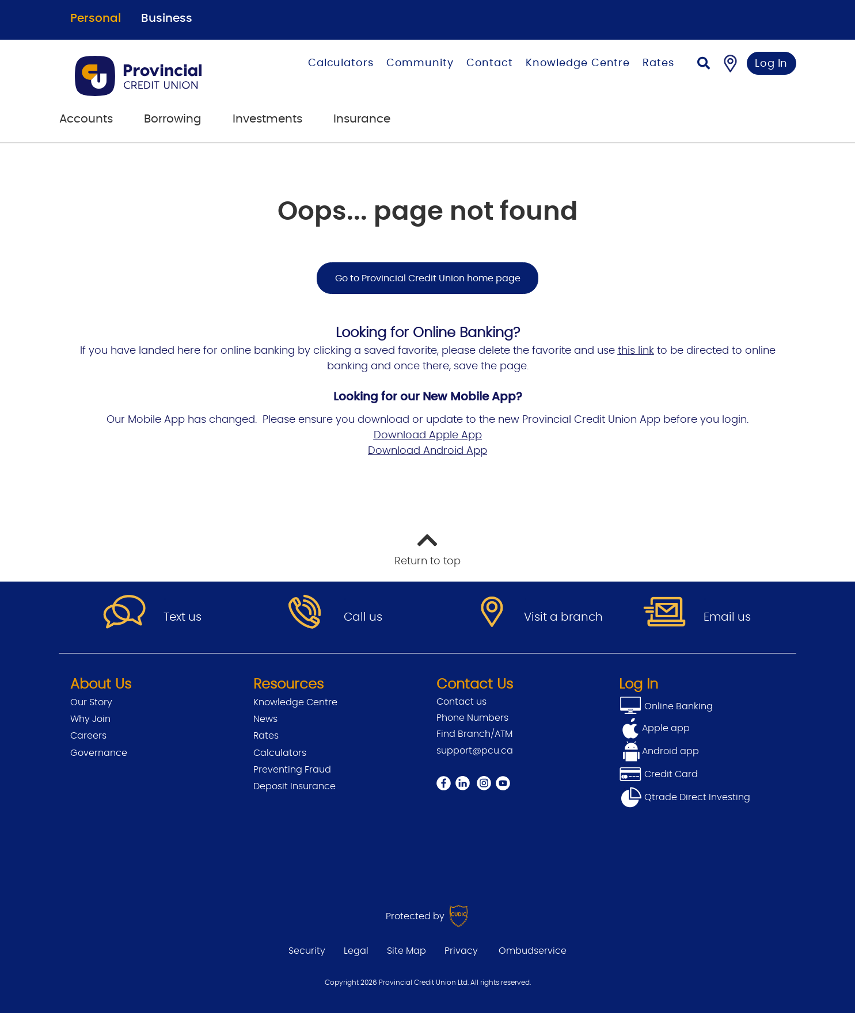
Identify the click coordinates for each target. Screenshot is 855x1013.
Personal (95, 18)
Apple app (666, 728)
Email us (727, 617)
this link (636, 351)
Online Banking (677, 706)
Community (420, 63)
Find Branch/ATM (474, 734)
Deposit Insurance (294, 786)
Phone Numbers (472, 718)
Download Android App (427, 451)
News (265, 719)
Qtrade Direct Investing (684, 797)
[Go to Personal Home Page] (159, 76)
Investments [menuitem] (267, 119)
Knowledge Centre (578, 63)
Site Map (406, 950)
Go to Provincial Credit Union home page (427, 278)
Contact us (461, 701)
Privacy (461, 950)
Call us (363, 617)
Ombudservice (533, 950)
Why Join (90, 719)
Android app (670, 751)
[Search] (703, 65)
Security (306, 950)
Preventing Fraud (292, 769)
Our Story (91, 702)
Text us (183, 617)
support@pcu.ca (474, 750)
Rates (658, 63)
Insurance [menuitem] (361, 119)
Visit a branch (563, 617)
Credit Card (658, 774)
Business (166, 18)
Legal (356, 950)
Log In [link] (771, 64)
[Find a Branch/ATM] (730, 63)
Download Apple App (428, 435)
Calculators (341, 63)
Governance (98, 753)
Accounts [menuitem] (86, 119)
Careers (88, 735)
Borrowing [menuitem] (173, 119)
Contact (489, 63)
